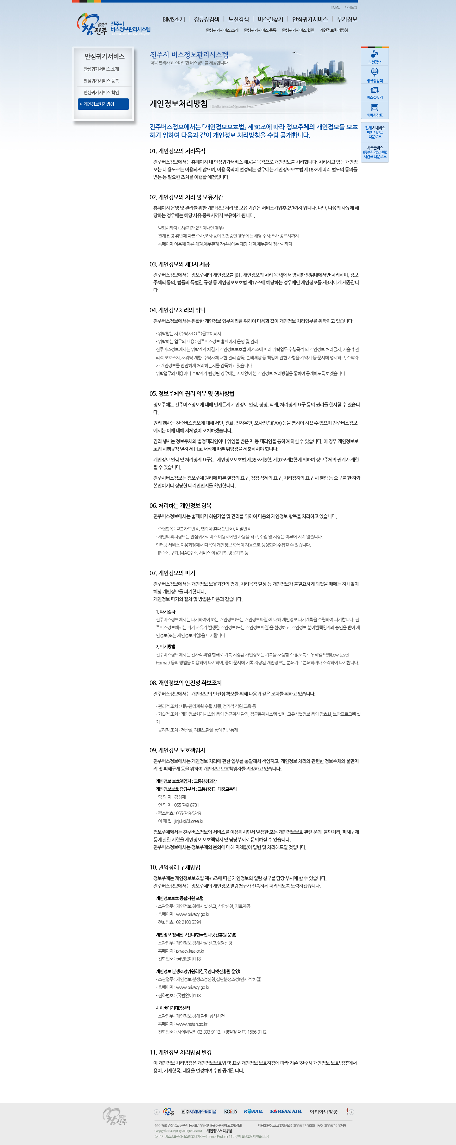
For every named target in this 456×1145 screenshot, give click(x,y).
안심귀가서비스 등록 (260, 30)
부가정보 (347, 19)
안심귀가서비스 (310, 19)
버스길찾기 (270, 19)
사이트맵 (351, 7)
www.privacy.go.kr (192, 914)
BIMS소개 (173, 19)
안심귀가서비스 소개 (222, 30)
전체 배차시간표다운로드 (375, 132)
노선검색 (238, 19)
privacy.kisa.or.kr (190, 950)
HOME (335, 7)
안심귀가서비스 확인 (298, 30)
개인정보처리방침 (334, 30)
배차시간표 (375, 109)
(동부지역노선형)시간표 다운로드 (375, 152)
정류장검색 (206, 19)
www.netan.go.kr (191, 1023)
